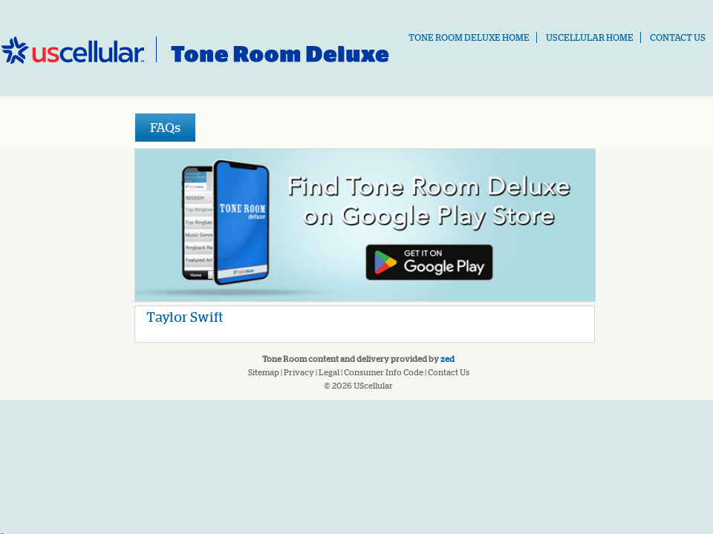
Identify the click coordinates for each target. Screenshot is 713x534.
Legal (329, 372)
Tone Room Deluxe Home (469, 37)
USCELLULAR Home (590, 37)
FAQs (165, 127)
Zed (447, 358)
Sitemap (263, 372)
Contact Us (678, 37)
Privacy (299, 372)
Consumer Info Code (383, 372)
